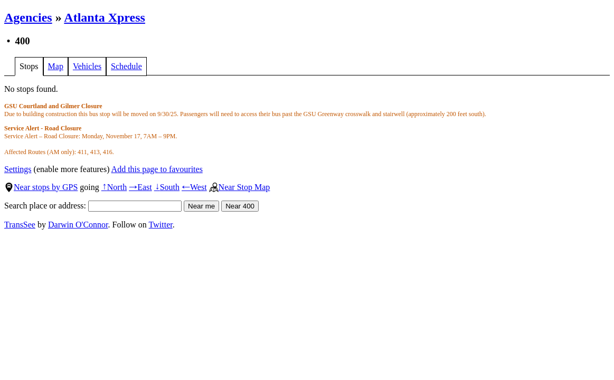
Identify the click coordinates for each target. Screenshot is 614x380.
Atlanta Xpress (104, 17)
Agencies (28, 17)
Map (55, 66)
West (194, 187)
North (114, 187)
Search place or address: (93, 205)
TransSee (19, 224)
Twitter (161, 224)
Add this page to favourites (157, 169)
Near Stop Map (239, 187)
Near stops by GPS (41, 187)
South (167, 187)
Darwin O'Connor (78, 224)
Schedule (126, 66)
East (140, 187)
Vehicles (87, 66)
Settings (18, 169)
